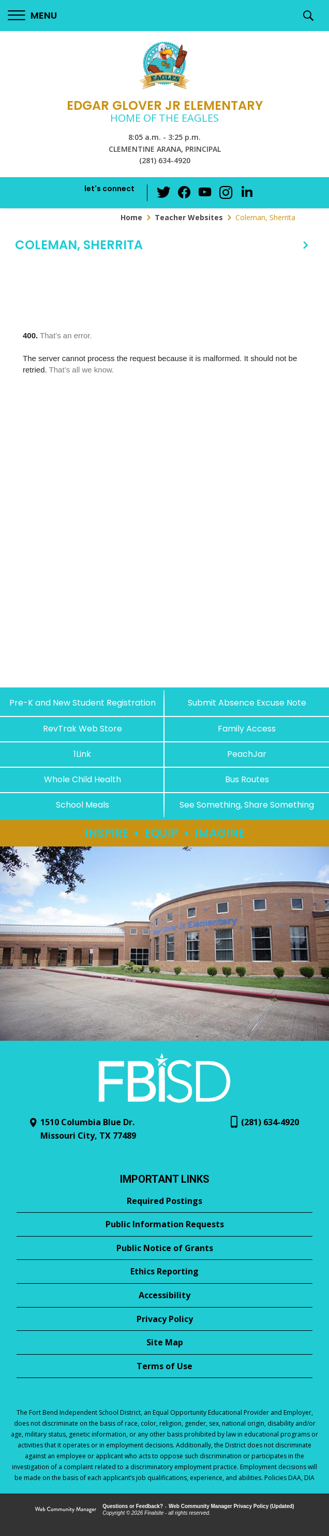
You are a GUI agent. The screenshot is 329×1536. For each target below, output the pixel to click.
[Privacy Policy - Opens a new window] (164, 1319)
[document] (164, 475)
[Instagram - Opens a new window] (226, 193)
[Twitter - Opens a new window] (164, 192)
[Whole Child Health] (82, 779)
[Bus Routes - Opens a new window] (247, 779)
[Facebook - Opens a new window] (184, 193)
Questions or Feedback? (132, 1506)
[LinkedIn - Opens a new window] (246, 192)
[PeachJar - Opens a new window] (247, 754)
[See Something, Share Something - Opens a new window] (247, 804)
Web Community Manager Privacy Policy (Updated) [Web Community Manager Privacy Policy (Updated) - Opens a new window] (231, 1506)
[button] (32, 15)
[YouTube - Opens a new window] (205, 192)
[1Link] (82, 754)
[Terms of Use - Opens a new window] (164, 1367)
